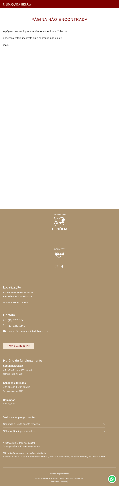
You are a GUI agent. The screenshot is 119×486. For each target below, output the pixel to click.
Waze (25, 303)
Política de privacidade (59, 474)
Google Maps (11, 303)
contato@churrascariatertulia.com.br (28, 331)
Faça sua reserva (18, 346)
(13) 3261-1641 (16, 320)
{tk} (61, 481)
